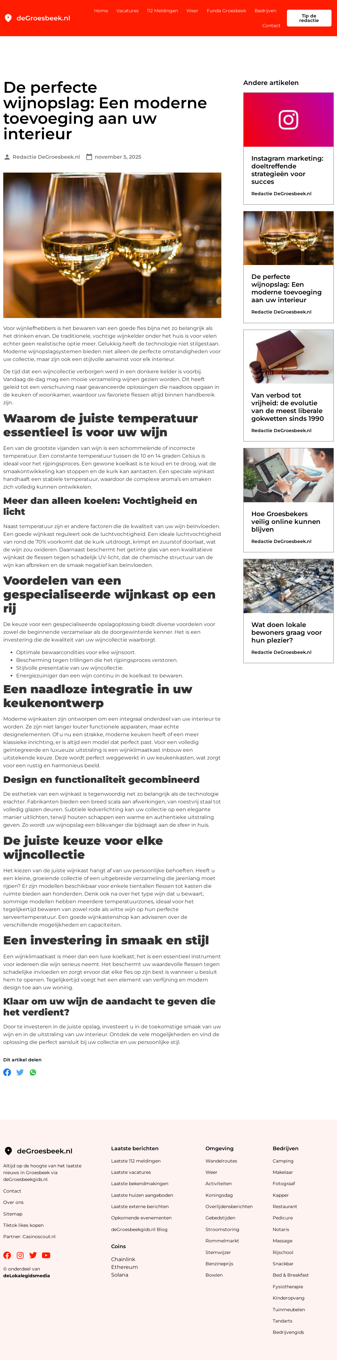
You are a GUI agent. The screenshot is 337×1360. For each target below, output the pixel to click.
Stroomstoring (222, 1229)
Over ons (13, 1202)
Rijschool (283, 1252)
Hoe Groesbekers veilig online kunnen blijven (286, 521)
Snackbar (283, 1264)
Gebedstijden (220, 1218)
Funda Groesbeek (226, 11)
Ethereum (124, 1267)
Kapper (281, 1195)
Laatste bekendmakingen (139, 1183)
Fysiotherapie (288, 1287)
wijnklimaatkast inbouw (151, 750)
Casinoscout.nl (39, 1236)
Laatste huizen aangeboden (142, 1195)
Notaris (281, 1229)
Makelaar (283, 1172)
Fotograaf (284, 1183)
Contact (271, 25)
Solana (119, 1275)
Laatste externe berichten (140, 1206)
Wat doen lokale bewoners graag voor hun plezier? (286, 632)
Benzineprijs (219, 1264)
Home (101, 11)
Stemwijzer (218, 1252)
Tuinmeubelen (289, 1309)
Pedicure (283, 1218)
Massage (282, 1241)
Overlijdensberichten (229, 1206)
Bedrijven (265, 11)
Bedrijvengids (288, 1332)
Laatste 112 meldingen (136, 1161)
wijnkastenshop (108, 917)
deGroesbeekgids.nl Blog (139, 1229)
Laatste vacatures (131, 1172)
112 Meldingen (162, 11)
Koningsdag (219, 1195)
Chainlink (123, 1259)
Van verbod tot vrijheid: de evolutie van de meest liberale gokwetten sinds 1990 (287, 406)
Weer (192, 11)
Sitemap (13, 1214)
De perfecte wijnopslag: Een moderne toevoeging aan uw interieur (286, 288)
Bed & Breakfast (291, 1275)
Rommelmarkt (222, 1241)
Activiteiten (218, 1183)
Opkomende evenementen (141, 1218)
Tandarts (282, 1321)
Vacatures (127, 11)
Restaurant (285, 1206)
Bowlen (214, 1275)
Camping (284, 1161)
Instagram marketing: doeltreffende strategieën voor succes (287, 170)
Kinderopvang (289, 1298)
